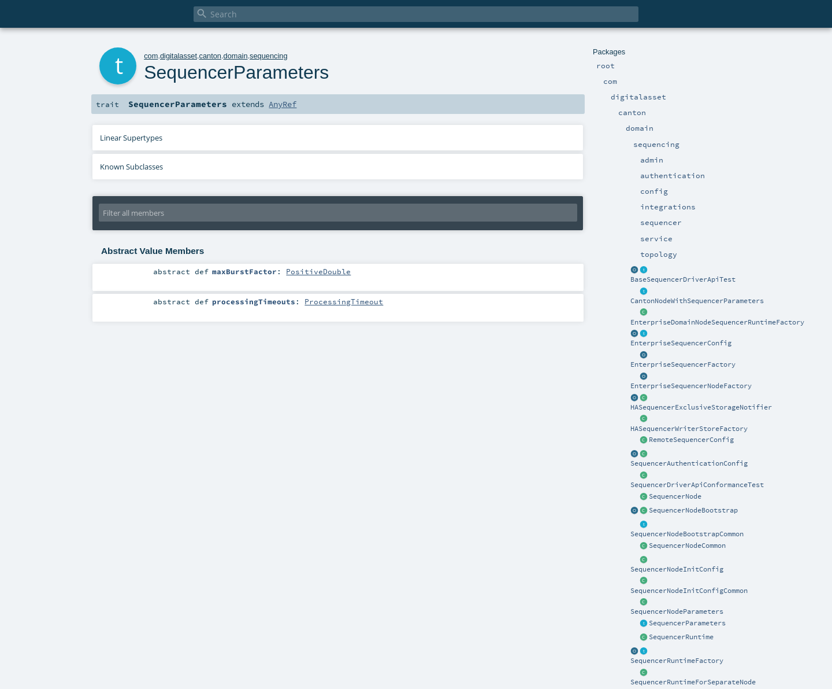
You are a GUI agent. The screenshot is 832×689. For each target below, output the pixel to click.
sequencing (268, 55)
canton (210, 55)
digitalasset (178, 55)
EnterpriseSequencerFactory (683, 364)
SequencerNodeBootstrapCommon (687, 534)
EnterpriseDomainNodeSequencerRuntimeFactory (717, 322)
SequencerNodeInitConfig (676, 569)
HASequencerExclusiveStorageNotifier (701, 407)
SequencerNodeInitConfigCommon (689, 591)
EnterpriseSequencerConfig (680, 343)
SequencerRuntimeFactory (676, 661)
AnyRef (282, 104)
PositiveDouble (318, 271)
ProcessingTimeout (343, 301)
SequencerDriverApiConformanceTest (697, 485)
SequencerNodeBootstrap (693, 510)
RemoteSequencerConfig (691, 440)
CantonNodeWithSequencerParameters (697, 301)
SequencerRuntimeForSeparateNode (693, 682)
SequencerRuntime (681, 637)
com (151, 55)
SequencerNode (675, 496)
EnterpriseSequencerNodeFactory (691, 386)
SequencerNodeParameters (676, 611)
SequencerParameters (687, 623)
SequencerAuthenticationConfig (689, 463)
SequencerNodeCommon (687, 545)
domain (236, 55)
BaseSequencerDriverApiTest (683, 279)
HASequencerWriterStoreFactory (689, 429)
